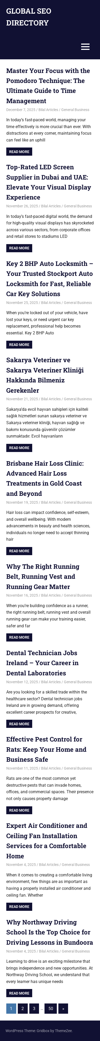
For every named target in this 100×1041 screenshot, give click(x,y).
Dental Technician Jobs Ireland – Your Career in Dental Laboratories (42, 663)
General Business (75, 110)
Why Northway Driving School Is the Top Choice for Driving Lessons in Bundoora (49, 932)
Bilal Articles (48, 110)
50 (50, 1008)
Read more (19, 152)
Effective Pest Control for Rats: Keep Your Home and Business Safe (46, 749)
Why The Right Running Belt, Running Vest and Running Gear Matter (42, 576)
